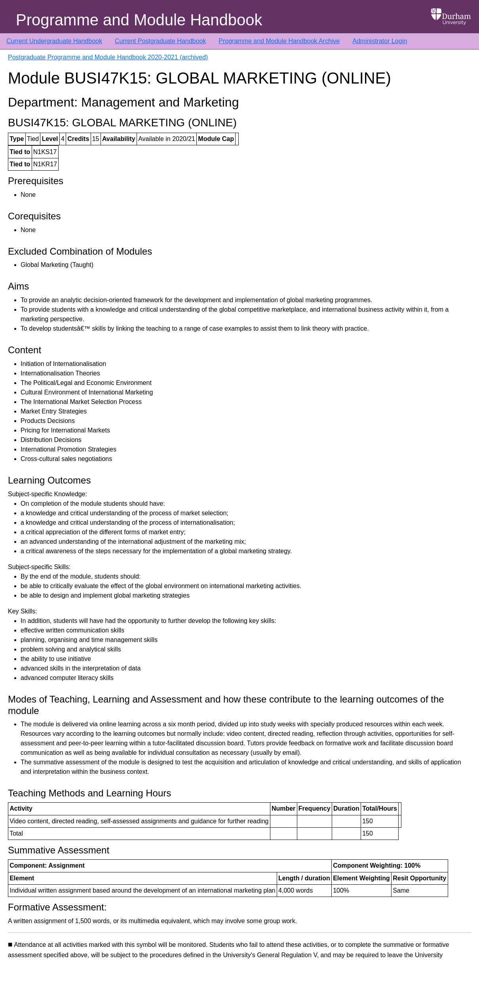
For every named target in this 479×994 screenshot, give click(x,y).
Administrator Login (379, 41)
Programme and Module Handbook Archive (279, 41)
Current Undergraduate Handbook (54, 41)
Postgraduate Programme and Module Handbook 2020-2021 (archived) (108, 57)
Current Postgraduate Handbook (160, 41)
